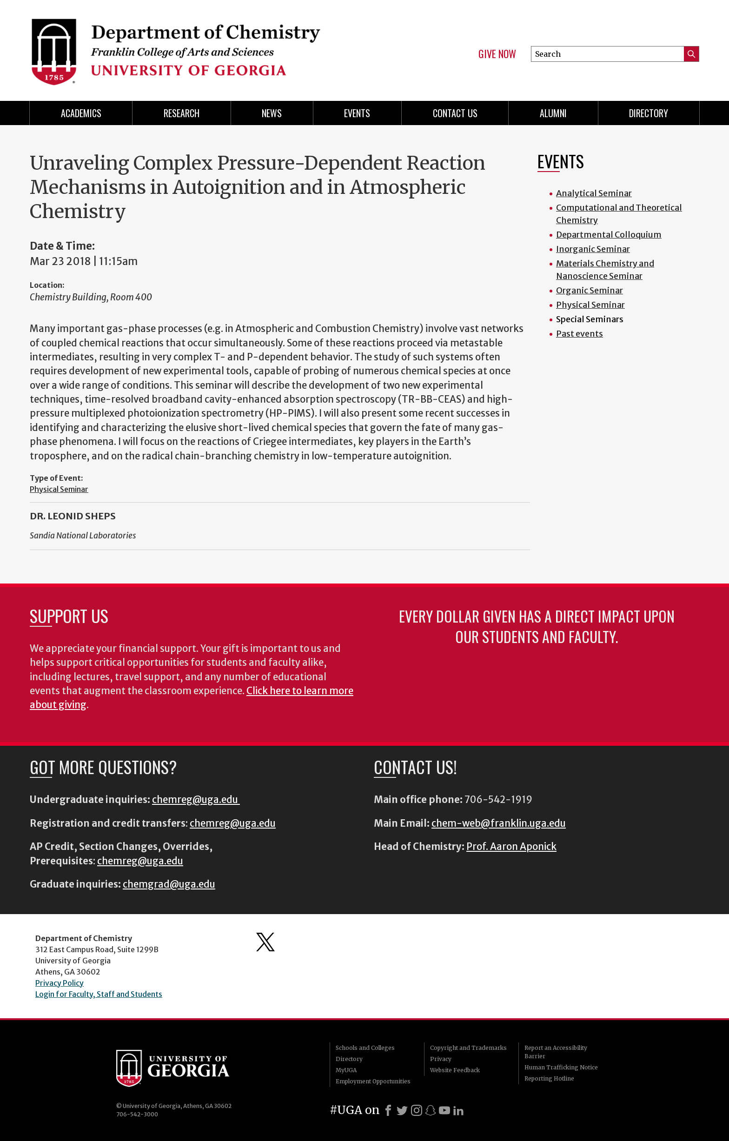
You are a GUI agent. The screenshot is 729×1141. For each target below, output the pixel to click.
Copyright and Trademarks (468, 1047)
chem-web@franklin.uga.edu (498, 823)
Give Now (497, 54)
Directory (648, 113)
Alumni (553, 113)
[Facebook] (388, 1110)
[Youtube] (444, 1110)
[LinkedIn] (458, 1110)
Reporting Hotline (549, 1078)
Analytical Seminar (594, 193)
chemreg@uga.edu (196, 800)
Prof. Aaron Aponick (511, 847)
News (272, 113)
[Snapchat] (430, 1110)
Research (181, 113)
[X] (402, 1110)
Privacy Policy (59, 983)
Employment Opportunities (373, 1081)
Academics (81, 113)
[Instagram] (416, 1110)
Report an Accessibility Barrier (555, 1052)
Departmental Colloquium (609, 234)
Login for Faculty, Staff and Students (98, 994)
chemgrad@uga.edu (169, 884)
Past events (579, 333)
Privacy (440, 1058)
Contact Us (455, 113)
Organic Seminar (589, 290)
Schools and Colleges (365, 1047)
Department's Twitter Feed (265, 942)
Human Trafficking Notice (561, 1067)
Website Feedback (455, 1070)
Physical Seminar (59, 489)
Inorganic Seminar (593, 249)
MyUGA (346, 1070)
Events (357, 113)
